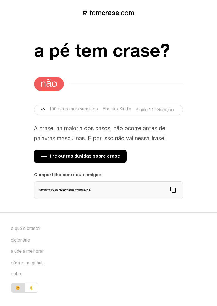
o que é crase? (26, 229)
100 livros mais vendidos (73, 109)
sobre (17, 274)
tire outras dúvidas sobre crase (80, 156)
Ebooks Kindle (117, 109)
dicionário (20, 241)
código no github (27, 263)
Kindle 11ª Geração (155, 110)
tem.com (108, 13)
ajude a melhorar (27, 251)
